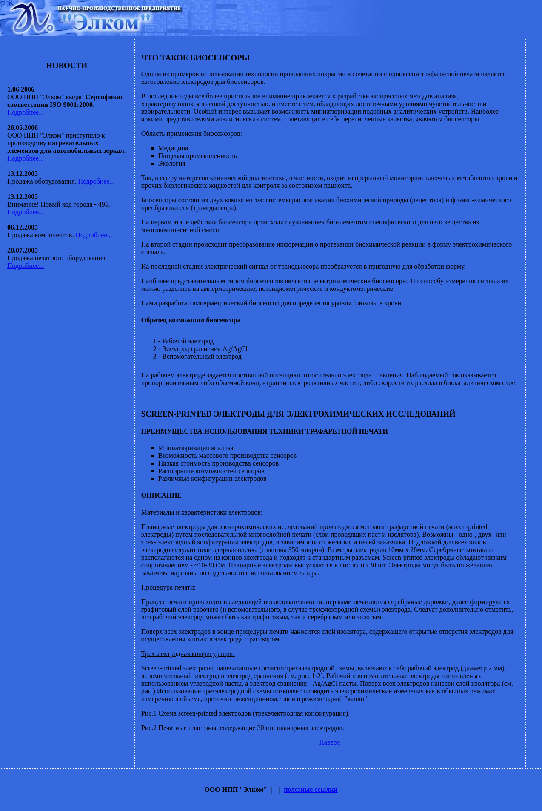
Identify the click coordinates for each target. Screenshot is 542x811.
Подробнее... (25, 112)
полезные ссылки (310, 789)
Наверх (329, 742)
